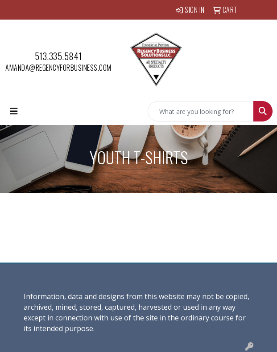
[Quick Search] (201, 111)
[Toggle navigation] (13, 111)
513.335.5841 (58, 56)
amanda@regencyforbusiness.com (58, 67)
